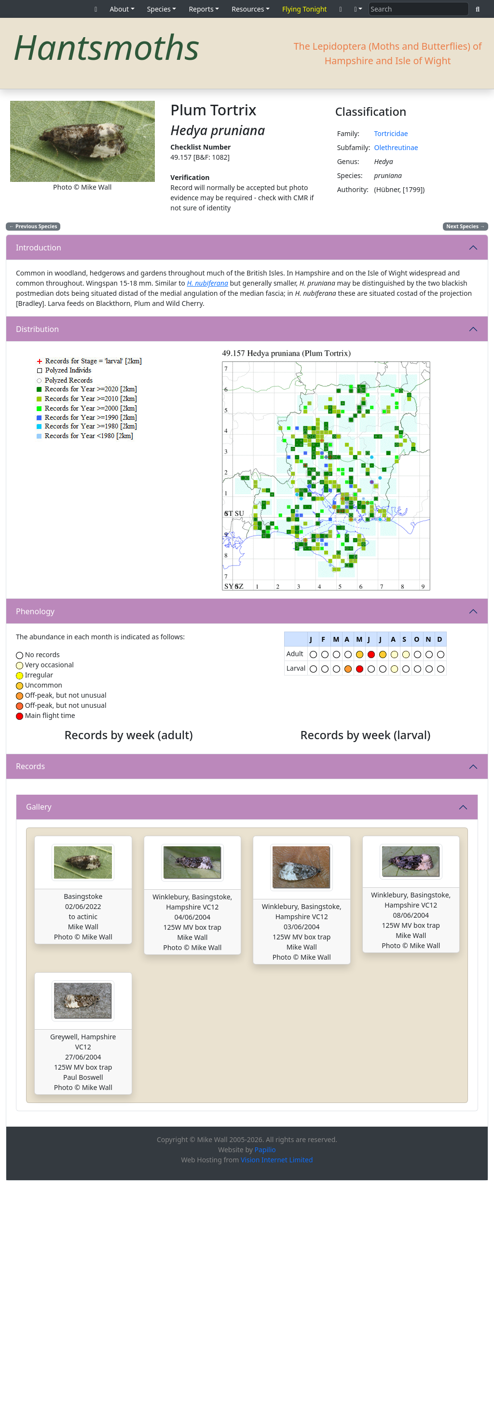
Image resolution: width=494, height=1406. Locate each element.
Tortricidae (391, 133)
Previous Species (33, 226)
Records (30, 879)
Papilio (265, 1374)
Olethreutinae (396, 147)
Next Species (465, 226)
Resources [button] (248, 9)
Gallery (39, 1032)
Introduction (38, 247)
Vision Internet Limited (277, 1385)
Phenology (35, 611)
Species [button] (159, 9)
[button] (359, 9)
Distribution (37, 329)
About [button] (119, 9)
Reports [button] (201, 9)
